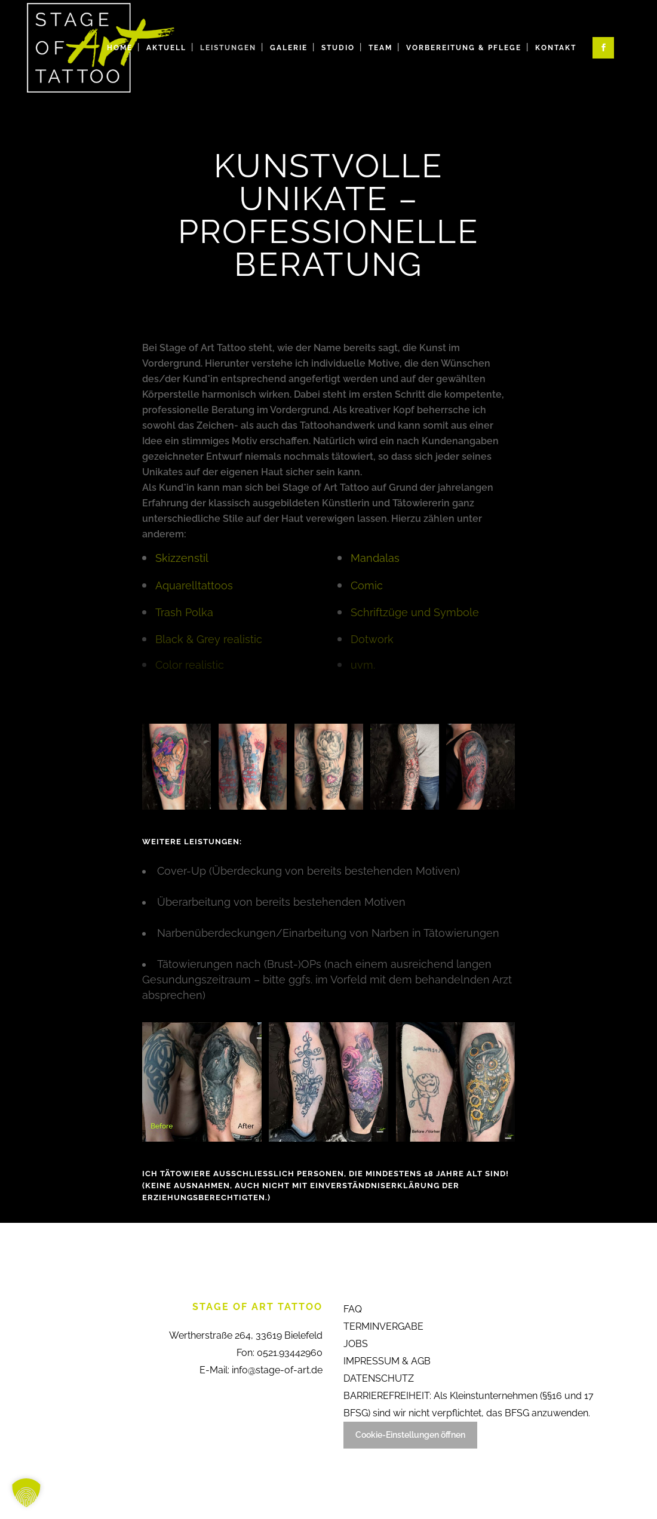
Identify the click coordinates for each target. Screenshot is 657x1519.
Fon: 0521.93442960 (280, 1352)
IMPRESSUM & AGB (387, 1361)
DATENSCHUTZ (378, 1378)
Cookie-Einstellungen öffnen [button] (410, 1435)
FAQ (352, 1309)
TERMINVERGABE (383, 1326)
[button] (26, 1492)
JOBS (355, 1343)
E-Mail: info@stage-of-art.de (261, 1370)
